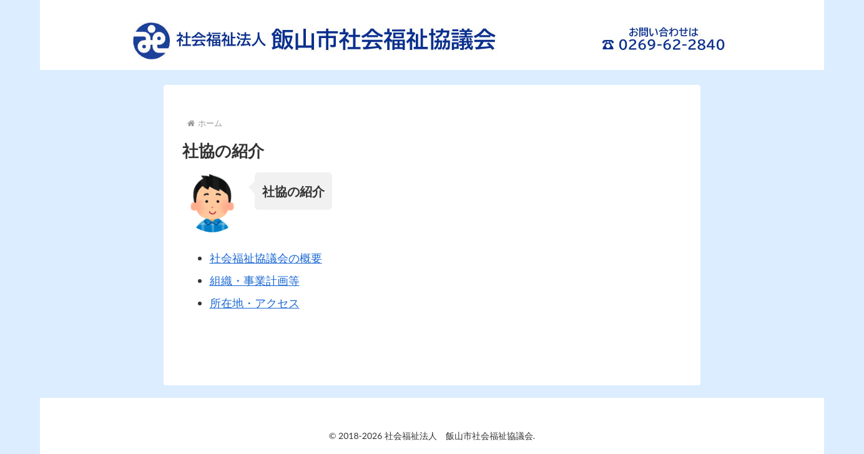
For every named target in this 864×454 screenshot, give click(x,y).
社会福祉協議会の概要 (266, 258)
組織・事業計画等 (255, 280)
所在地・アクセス (255, 303)
